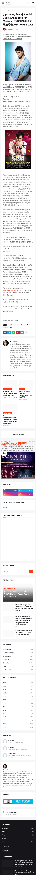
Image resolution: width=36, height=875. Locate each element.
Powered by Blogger (10, 812)
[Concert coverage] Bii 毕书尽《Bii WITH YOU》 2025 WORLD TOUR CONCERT (23, 632)
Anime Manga (18, 649)
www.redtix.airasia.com (16, 299)
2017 (18, 714)
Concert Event (18, 656)
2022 (18, 697)
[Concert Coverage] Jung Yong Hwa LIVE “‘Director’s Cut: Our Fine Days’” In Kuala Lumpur (24, 607)
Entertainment (12, 11)
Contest (5, 851)
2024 (18, 690)
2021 (18, 700)
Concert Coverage (18, 653)
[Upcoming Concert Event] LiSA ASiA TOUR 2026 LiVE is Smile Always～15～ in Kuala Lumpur (10, 395)
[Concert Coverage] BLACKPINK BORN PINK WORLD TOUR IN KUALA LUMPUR (16, 444)
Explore (18, 666)
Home (4, 11)
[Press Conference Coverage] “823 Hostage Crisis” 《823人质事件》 (25, 394)
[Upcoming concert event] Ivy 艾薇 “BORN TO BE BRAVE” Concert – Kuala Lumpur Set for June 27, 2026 (10, 419)
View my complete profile (9, 787)
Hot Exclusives (18, 670)
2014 (18, 724)
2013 (18, 727)
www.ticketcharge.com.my (12, 290)
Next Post (31, 441)
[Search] (16, 571)
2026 (18, 683)
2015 (18, 720)
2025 (18, 686)
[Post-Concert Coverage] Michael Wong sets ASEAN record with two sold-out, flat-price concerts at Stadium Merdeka (23, 620)
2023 (18, 693)
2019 (18, 707)
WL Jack (13, 341)
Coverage (18, 660)
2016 (18, 717)
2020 (18, 703)
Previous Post (6, 441)
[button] (2, 3)
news (18, 842)
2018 (18, 710)
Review (18, 838)
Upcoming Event (7, 327)
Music (28, 325)
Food (18, 835)
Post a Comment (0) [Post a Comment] (18, 434)
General (23, 325)
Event (18, 325)
